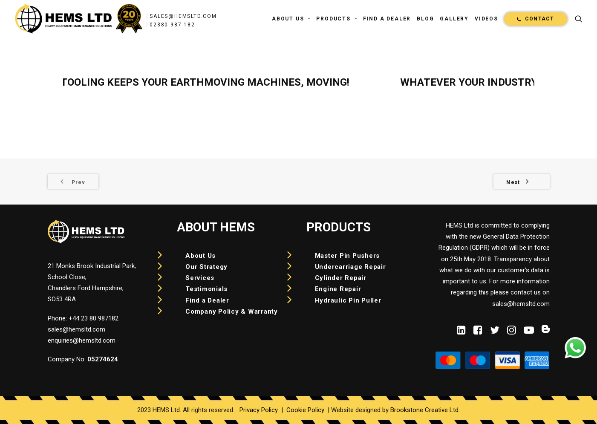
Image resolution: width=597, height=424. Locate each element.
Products (336, 19)
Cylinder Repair (340, 278)
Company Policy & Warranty (231, 311)
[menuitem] (291, 18)
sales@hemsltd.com (183, 16)
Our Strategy (206, 267)
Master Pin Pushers (347, 256)
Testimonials (206, 289)
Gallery (454, 19)
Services (199, 278)
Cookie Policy (305, 410)
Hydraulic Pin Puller (348, 300)
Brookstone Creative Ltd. (425, 410)
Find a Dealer (387, 19)
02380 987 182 (172, 24)
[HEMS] (79, 19)
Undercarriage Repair (350, 267)
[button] (579, 18)
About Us (291, 19)
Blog (425, 19)
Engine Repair (338, 289)
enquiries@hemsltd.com (81, 340)
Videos (486, 19)
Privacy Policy (258, 410)
